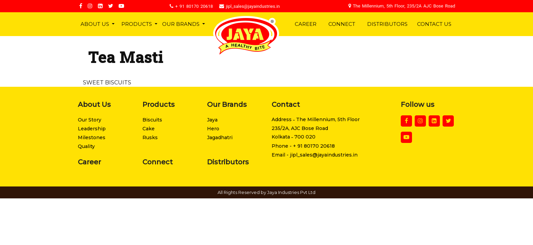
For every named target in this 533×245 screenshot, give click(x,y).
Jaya (212, 120)
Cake (148, 129)
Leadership (92, 129)
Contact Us (434, 24)
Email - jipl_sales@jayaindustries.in (315, 155)
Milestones (91, 137)
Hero (213, 129)
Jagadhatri (220, 137)
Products (137, 24)
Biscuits (152, 120)
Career (305, 24)
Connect (341, 24)
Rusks (150, 137)
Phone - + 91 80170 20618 (303, 146)
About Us (95, 24)
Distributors (387, 24)
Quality (86, 146)
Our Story (89, 120)
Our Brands (181, 24)
